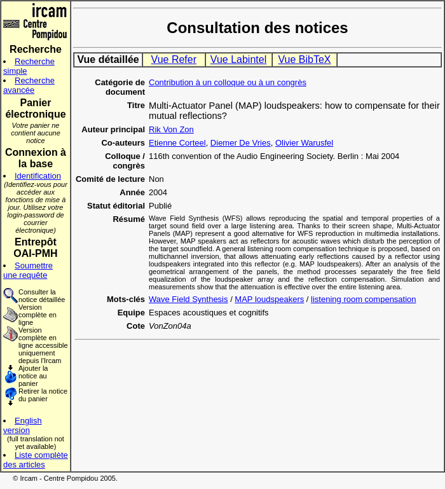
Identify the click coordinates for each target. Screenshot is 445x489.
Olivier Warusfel (304, 143)
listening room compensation (363, 299)
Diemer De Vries (240, 143)
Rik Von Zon (171, 129)
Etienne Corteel (177, 143)
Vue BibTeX (304, 59)
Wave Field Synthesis (188, 299)
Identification (38, 176)
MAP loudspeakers (269, 299)
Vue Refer (173, 59)
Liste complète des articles (35, 459)
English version (22, 425)
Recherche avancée (29, 85)
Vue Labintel (238, 59)
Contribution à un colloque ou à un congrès (227, 82)
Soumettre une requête (28, 270)
